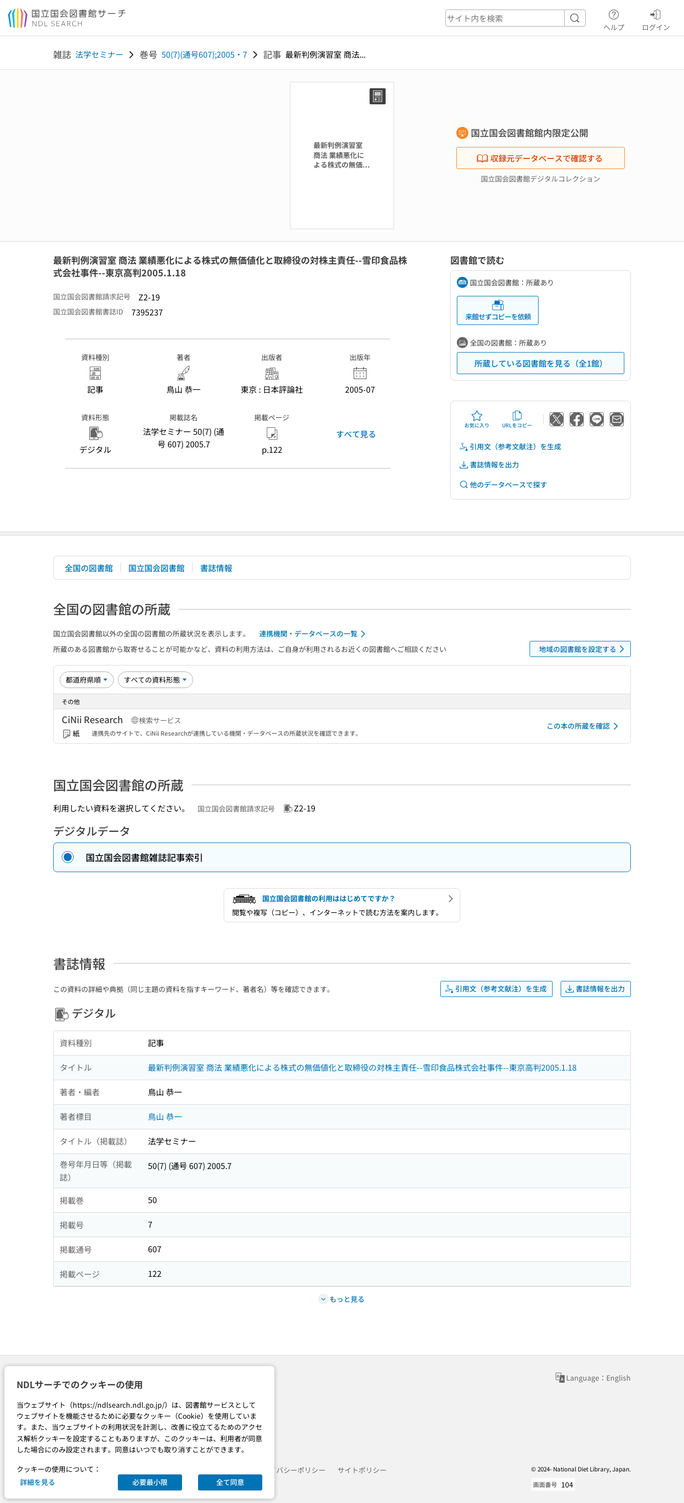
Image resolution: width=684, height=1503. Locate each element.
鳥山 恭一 (165, 1116)
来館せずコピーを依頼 (498, 310)
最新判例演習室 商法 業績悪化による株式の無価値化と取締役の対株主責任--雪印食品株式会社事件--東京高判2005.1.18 (362, 1067)
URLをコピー (517, 419)
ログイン (656, 19)
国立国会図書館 (156, 568)
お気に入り (476, 419)
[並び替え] (87, 680)
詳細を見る (37, 1482)
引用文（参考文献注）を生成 (510, 446)
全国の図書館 (89, 568)
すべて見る (356, 434)
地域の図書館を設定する (583, 649)
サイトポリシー (362, 1470)
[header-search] (515, 18)
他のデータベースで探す (503, 484)
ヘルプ (613, 19)
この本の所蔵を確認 (584, 726)
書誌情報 (216, 568)
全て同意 (230, 1482)
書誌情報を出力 (489, 464)
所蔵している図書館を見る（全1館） (540, 363)
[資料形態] (155, 680)
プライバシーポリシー (290, 1470)
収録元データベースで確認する (539, 158)
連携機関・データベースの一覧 (314, 634)
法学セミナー (99, 54)
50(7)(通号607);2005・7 (204, 54)
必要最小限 (149, 1482)
